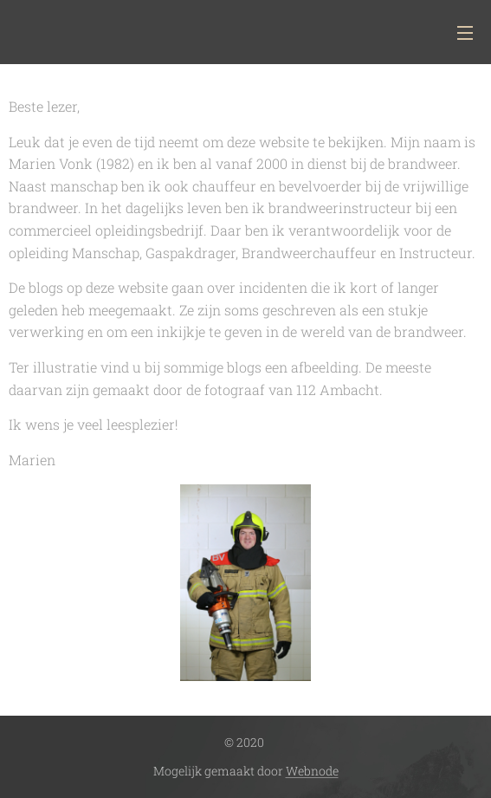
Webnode (312, 770)
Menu (465, 33)
